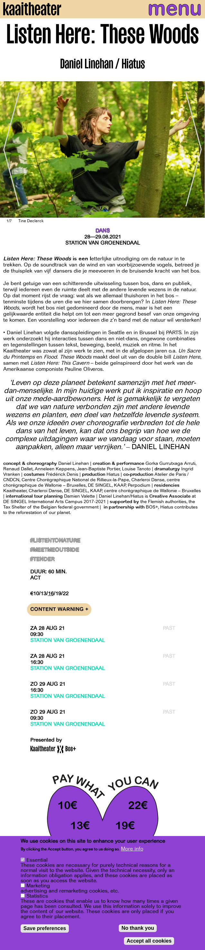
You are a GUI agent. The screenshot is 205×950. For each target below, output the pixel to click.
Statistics (37, 896)
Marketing (38, 886)
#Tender (42, 559)
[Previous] (9, 149)
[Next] (195, 149)
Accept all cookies (149, 941)
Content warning (59, 609)
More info (132, 848)
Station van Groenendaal (102, 243)
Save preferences (44, 928)
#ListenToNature (55, 541)
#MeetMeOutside (54, 550)
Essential (37, 860)
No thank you (137, 928)
